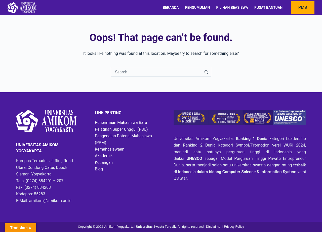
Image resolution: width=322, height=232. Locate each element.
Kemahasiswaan (109, 149)
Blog (99, 169)
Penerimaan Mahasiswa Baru (121, 122)
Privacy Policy (234, 226)
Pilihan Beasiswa (232, 8)
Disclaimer (214, 226)
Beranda (171, 8)
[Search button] (206, 72)
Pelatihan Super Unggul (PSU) (121, 129)
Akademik (104, 155)
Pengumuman (197, 8)
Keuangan (104, 162)
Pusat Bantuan (268, 8)
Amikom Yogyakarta (119, 226)
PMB (302, 7)
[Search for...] (156, 72)
